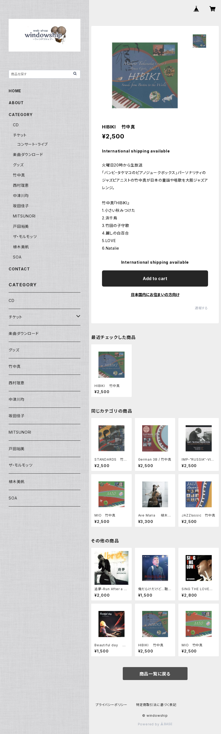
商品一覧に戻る (155, 674)
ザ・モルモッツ (25, 236)
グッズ (18, 164)
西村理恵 (21, 185)
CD (16, 125)
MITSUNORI (24, 216)
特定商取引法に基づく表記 (156, 705)
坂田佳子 (21, 205)
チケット (20, 135)
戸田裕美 (21, 226)
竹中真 (19, 175)
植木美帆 (21, 246)
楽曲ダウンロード (28, 154)
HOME (15, 91)
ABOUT (16, 102)
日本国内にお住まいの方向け (155, 294)
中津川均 (21, 195)
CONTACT (19, 269)
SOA (17, 257)
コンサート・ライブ (32, 144)
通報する (201, 308)
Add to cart (155, 278)
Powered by (155, 724)
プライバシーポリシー (111, 705)
